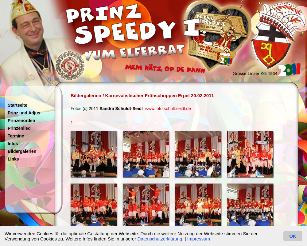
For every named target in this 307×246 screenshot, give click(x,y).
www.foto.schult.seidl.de (168, 108)
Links (13, 159)
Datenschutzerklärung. (160, 238)
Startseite (17, 105)
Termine (16, 135)
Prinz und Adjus (24, 112)
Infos (13, 143)
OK (293, 236)
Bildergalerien (22, 151)
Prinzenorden (21, 120)
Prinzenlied (19, 128)
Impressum (198, 238)
